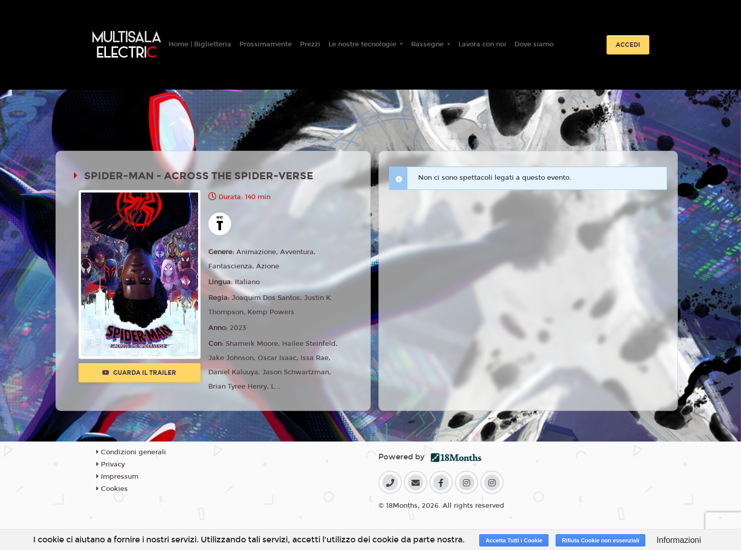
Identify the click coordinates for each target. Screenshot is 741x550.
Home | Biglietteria (200, 44)
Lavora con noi (482, 44)
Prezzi (310, 44)
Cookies (112, 489)
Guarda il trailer (139, 372)
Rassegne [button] (428, 44)
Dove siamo (534, 44)
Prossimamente (265, 44)
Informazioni (678, 540)
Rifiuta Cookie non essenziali (600, 540)
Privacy (110, 464)
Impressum (117, 477)
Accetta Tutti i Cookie (513, 540)
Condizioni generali (131, 452)
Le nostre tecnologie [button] (363, 44)
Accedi (628, 44)
